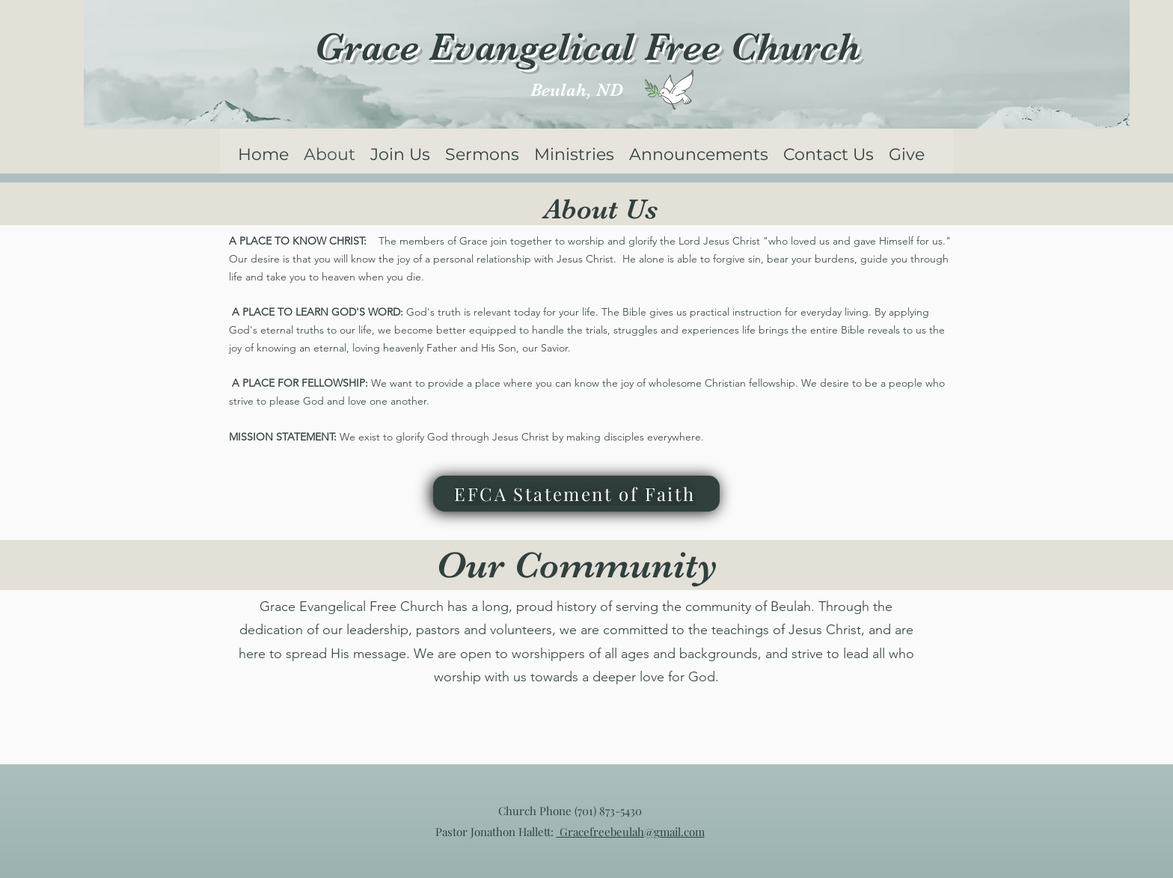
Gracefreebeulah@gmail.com (631, 831)
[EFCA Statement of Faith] (576, 494)
